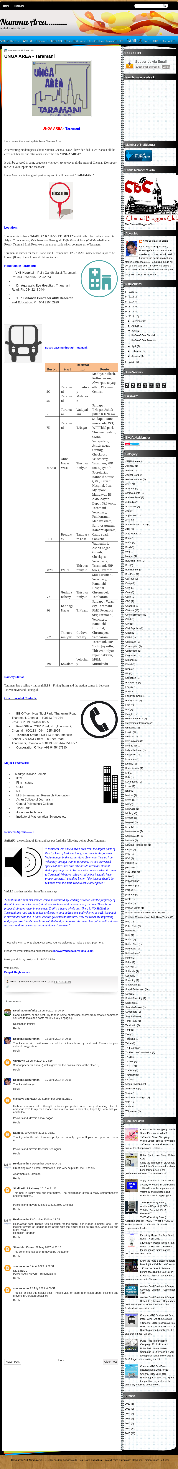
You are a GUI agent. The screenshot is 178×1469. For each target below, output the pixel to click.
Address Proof (132, 497)
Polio (128, 876)
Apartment (130, 506)
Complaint (130, 641)
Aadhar (129, 470)
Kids (127, 777)
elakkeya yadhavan (25, 1098)
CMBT (128, 637)
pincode (129, 867)
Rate (127, 935)
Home (6, 6)
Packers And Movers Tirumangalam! (34, 1273)
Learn (128, 786)
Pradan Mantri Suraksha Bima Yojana (145, 912)
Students (130, 1002)
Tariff (131, 40)
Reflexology (131, 953)
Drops (128, 669)
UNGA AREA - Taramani (143, 340)
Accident (129, 488)
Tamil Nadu (131, 1020)
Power (69, 41)
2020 (131, 291)
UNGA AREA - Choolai (143, 335)
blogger (129, 556)
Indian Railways (133, 750)
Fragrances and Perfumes (156, 1460)
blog (127, 551)
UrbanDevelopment (135, 1084)
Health (128, 732)
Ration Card (131, 944)
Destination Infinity (25, 1010)
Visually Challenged (135, 1097)
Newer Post (12, 1361)
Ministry (129, 813)
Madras (129, 795)
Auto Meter (131, 533)
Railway (129, 930)
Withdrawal (131, 1111)
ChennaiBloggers (134, 614)
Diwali (128, 664)
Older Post (110, 1361)
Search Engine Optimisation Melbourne (123, 1460)
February (136, 351)
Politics (129, 890)
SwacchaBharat (133, 1007)
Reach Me (19, 6)
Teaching (130, 1038)
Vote (127, 1102)
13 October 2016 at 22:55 (45, 1219)
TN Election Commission (138, 1052)
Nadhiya (18, 1132)
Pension (129, 862)
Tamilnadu (130, 1025)
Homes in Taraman (24, 1232)
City (127, 623)
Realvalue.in (21, 1163)
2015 (131, 311)
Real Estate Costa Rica (90, 1460)
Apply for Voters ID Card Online (156, 1180)
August (135, 325)
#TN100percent (133, 461)
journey (129, 763)
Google (129, 714)
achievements (132, 493)
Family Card (131, 700)
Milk (127, 804)
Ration (128, 939)
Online (128, 849)
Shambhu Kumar (23, 1247)
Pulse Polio (131, 926)
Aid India (130, 502)
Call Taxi (28, 40)
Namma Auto (132, 835)
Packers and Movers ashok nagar (33, 1118)
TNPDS (129, 1061)
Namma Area (132, 831)
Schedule (130, 971)
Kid (127, 772)
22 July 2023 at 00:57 (42, 1288)
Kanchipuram (132, 768)
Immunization (132, 741)
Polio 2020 (131, 881)
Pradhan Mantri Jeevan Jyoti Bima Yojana (147, 917)
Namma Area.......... (33, 21)
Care (128, 592)
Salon (128, 962)
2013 (131, 361)
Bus (127, 565)
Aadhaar (129, 465)
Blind (128, 547)
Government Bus (134, 718)
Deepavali (130, 655)
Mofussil (129, 822)
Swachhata (131, 1011)
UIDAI (128, 1079)
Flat (127, 709)
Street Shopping (106, 41)
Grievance (130, 727)
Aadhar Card (132, 475)
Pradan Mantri (132, 908)
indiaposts (130, 754)
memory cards (70, 1460)
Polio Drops (131, 885)
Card (128, 587)
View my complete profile (141, 275)
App (127, 511)
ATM (127, 529)
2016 (131, 306)
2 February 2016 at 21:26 (42, 1188)
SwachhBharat (133, 1016)
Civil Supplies (132, 628)
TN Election (131, 1048)
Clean (128, 632)
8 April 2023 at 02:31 (42, 1266)
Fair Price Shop (133, 695)
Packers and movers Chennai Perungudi (37, 1149)
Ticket (154, 40)
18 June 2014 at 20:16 (58, 1038)
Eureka (129, 691)
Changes (130, 605)
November (136, 321)
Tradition (130, 1070)
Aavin (128, 484)
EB (51, 41)
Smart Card (131, 984)
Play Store (130, 872)
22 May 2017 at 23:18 (48, 1247)
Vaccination (131, 1088)
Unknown (19, 1060)
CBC (127, 601)
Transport (167, 41)
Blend (128, 542)
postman (129, 894)
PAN (127, 854)
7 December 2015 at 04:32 (45, 1163)
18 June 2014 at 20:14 (51, 1010)
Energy (129, 687)
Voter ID (129, 1106)
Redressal (130, 948)
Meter (128, 799)
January (135, 356)
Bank (128, 538)
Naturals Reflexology (136, 844)
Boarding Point (133, 560)
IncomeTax (131, 745)
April (133, 346)
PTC (127, 921)
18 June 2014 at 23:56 (39, 1060)
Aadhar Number (133, 479)
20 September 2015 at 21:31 (55, 1098)
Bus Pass (14, 41)
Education (130, 677)
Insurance (130, 759)
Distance (42, 41)
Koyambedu (131, 781)
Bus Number (132, 569)
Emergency (131, 682)
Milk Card (130, 808)
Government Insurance (137, 723)
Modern (129, 817)
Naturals (129, 840)
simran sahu (21, 1266)
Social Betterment (134, 989)
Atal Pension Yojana (135, 524)
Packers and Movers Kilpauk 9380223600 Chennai (43, 1204)
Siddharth (19, 1188)
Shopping (80, 41)
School (129, 975)
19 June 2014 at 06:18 (58, 1079)
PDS (127, 858)
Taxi (145, 41)
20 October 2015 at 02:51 (40, 1132)
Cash (128, 596)
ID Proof (129, 736)
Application (131, 515)
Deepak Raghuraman (32, 981)
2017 (131, 301)
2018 (131, 296)
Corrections (131, 650)
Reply (16, 1028)
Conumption (131, 646)
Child (128, 619)
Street (92, 41)
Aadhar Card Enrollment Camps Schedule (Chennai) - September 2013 (157, 1290)
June (134, 330)
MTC (128, 826)
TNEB (120, 41)
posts (128, 899)
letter (128, 790)
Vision (128, 1093)
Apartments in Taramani (27, 1173)
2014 (131, 316)
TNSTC (129, 1066)
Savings (129, 966)
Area (3, 40)
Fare (59, 40)
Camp (128, 583)
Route (128, 957)
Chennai (129, 610)
